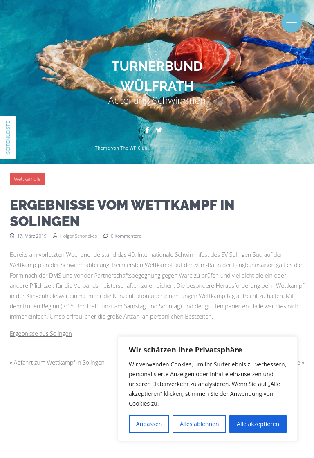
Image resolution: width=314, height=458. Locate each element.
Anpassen (149, 424)
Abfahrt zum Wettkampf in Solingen (59, 362)
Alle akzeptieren (258, 424)
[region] (208, 389)
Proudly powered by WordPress (185, 148)
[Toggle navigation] (291, 22)
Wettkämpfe (27, 178)
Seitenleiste (7, 137)
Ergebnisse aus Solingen (41, 333)
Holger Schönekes (75, 236)
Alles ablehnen (199, 424)
